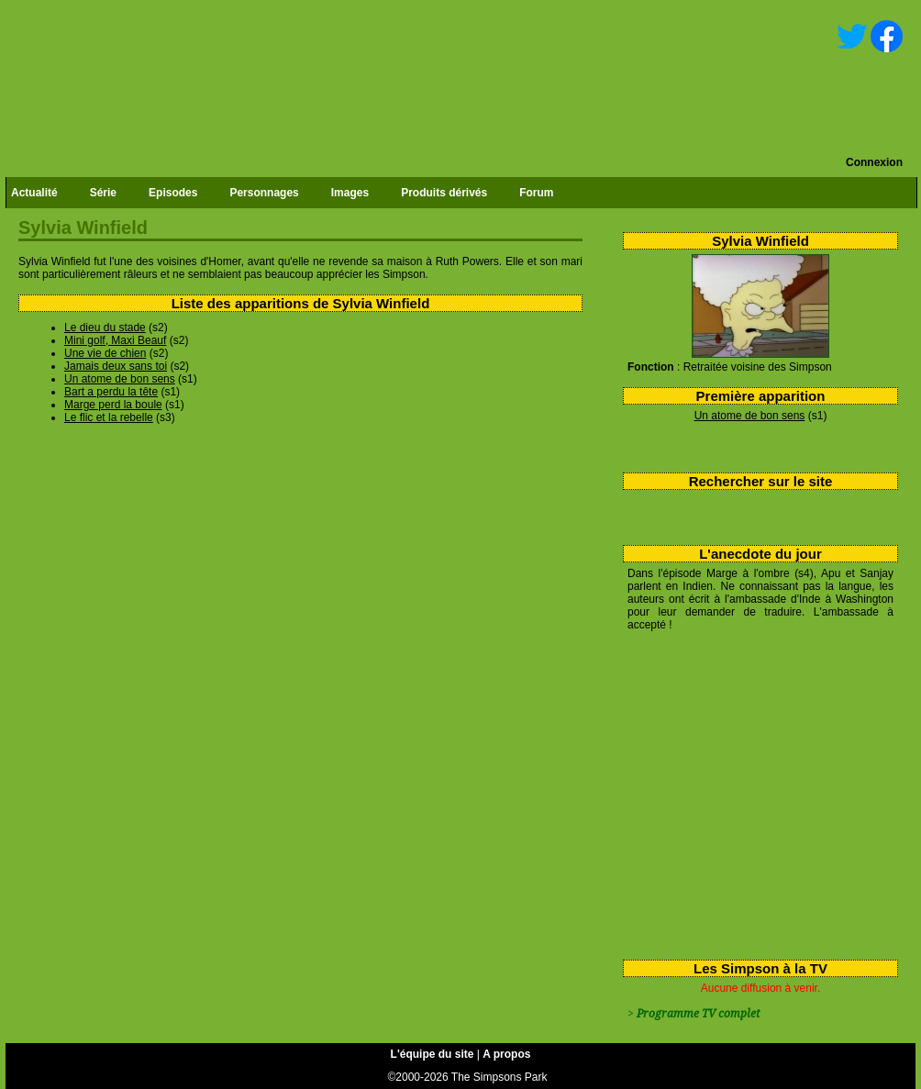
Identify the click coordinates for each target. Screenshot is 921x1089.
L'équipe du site (432, 1054)
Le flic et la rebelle (108, 417)
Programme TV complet (698, 1013)
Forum (536, 192)
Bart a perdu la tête (111, 391)
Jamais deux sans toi (115, 366)
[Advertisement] (753, 791)
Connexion (874, 162)
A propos (506, 1054)
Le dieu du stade (105, 327)
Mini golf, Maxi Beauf (115, 340)
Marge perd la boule (113, 404)
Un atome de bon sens (749, 415)
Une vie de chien (105, 353)
